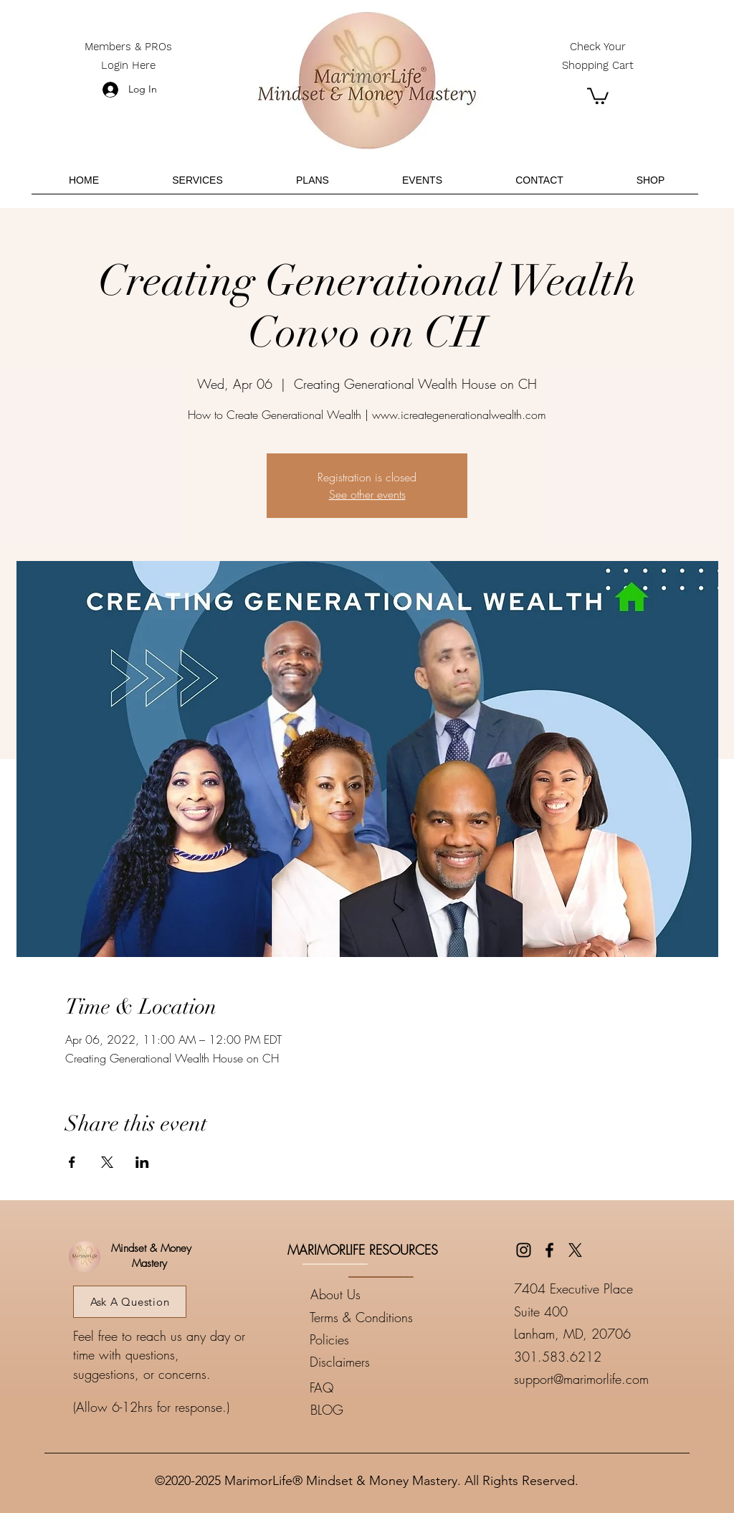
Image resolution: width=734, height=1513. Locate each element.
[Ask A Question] (129, 1302)
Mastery (149, 1263)
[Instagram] (523, 1250)
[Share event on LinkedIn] (142, 1162)
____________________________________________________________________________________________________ (367, 1447)
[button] (598, 95)
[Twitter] (575, 1250)
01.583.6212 (561, 1356)
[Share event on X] (107, 1162)
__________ (334, 1258)
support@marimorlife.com (581, 1378)
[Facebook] (549, 1250)
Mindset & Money (149, 1248)
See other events (367, 494)
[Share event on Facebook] (72, 1162)
